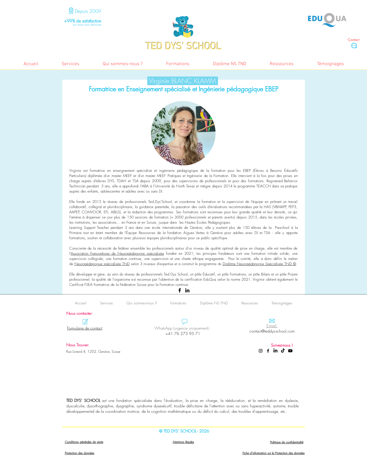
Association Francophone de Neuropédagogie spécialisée (117, 253)
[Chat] (354, 45)
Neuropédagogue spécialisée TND (102, 263)
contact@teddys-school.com (272, 331)
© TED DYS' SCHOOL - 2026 (184, 431)
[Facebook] (180, 290)
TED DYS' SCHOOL (83, 400)
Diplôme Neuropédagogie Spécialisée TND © (259, 263)
